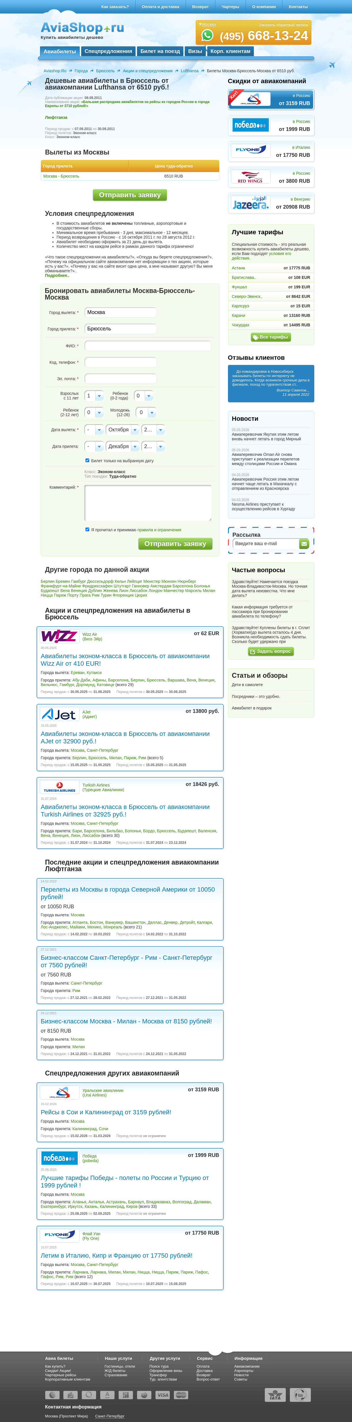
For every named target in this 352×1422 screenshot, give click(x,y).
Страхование (115, 1375)
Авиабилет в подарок (252, 708)
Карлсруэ (240, 306)
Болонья (202, 586)
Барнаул (136, 1202)
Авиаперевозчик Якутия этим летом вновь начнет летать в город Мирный (266, 436)
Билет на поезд (160, 51)
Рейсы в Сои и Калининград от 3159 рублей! (106, 1112)
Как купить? (55, 1366)
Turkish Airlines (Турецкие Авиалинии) (103, 787)
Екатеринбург (53, 1206)
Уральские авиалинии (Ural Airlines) (103, 1092)
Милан (209, 590)
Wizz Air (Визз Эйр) (92, 636)
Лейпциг (134, 581)
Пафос (201, 1272)
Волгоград (181, 1202)
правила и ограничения (159, 530)
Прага (85, 595)
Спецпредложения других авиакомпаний (112, 1073)
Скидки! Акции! (58, 1370)
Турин (105, 595)
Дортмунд (85, 684)
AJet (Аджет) (90, 714)
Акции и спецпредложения (147, 70)
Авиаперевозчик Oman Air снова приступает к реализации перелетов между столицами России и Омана (266, 459)
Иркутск (75, 1206)
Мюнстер (151, 581)
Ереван (78, 672)
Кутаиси (94, 672)
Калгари (204, 922)
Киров (132, 1206)
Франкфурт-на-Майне (61, 586)
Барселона (183, 586)
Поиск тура (159, 1366)
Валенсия (207, 831)
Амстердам (161, 586)
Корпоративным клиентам (67, 1379)
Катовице (106, 684)
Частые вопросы (258, 570)
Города (81, 70)
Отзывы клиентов (256, 357)
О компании (264, 6)
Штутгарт (122, 586)
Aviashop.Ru (55, 70)
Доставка (205, 1370)
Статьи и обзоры (260, 675)
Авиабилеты (60, 51)
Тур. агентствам (163, 1379)
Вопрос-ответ (208, 1379)
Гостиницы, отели (119, 1366)
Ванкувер (114, 922)
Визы (195, 51)
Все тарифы (274, 336)
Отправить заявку (130, 195)
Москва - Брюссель (61, 176)
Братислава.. (244, 277)
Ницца (47, 595)
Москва (78, 750)
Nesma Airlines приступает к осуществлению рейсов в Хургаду (263, 506)
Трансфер (158, 1375)
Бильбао (114, 831)
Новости (245, 418)
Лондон (155, 590)
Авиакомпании (247, 1366)
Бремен (63, 581)
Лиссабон (138, 590)
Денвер (171, 922)
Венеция (79, 590)
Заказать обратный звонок (283, 24)
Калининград (85, 1128)
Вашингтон (135, 922)
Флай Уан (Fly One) (91, 1236)
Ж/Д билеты (114, 1370)
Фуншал (239, 287)
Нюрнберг (187, 581)
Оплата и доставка (160, 6)
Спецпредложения (108, 51)
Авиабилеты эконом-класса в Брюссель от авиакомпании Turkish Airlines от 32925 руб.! (125, 810)
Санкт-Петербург (102, 750)
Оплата (203, 1366)
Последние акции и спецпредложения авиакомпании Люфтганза (132, 865)
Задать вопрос (274, 651)
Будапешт (50, 590)
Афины (99, 680)
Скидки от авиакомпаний (267, 81)
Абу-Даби (81, 680)
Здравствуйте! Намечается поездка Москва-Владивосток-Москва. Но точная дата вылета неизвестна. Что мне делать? (269, 588)
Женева (110, 590)
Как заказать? (115, 6)
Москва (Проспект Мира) (66, 1416)
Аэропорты (244, 1370)
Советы (240, 1379)
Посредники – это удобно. (256, 696)
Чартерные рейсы (60, 1375)
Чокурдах (241, 325)
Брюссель (105, 70)
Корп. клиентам (231, 51)
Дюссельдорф (100, 581)
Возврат (200, 6)
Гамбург (78, 581)
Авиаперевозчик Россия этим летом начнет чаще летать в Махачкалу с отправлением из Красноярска (265, 484)
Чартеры (230, 6)
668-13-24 (264, 35)
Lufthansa (190, 70)
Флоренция (123, 595)
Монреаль (112, 927)
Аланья (79, 1202)
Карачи (238, 315)
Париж (60, 595)
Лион (123, 590)
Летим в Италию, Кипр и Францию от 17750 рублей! (117, 1255)
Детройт (187, 922)
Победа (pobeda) (91, 1158)
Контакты (298, 6)
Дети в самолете (247, 684)
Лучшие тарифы (257, 232)
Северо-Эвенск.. (247, 296)
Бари (77, 831)
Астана (238, 268)
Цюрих (141, 595)
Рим (96, 595)
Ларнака (80, 1272)
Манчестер (173, 590)
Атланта (80, 922)
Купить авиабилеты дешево (72, 37)
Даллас (154, 922)
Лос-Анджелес (54, 927)
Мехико (94, 927)
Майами (77, 927)
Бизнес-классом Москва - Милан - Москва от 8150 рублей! (126, 1021)
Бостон (96, 922)
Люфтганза (56, 117)
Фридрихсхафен (97, 586)
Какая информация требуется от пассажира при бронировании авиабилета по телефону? (262, 611)
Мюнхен (168, 581)
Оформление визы (165, 1370)
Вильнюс (49, 684)
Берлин (48, 581)
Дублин (95, 590)
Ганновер (140, 586)
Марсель (193, 590)
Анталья (96, 1202)
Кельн (120, 581)
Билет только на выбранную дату (119, 460)
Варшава (176, 680)
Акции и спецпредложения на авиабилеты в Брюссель (118, 614)
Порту (73, 595)
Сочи (103, 1128)
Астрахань (116, 1202)
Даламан (202, 1202)
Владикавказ (158, 1202)
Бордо (149, 831)
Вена (65, 590)
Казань (91, 1206)
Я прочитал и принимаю (133, 530)
